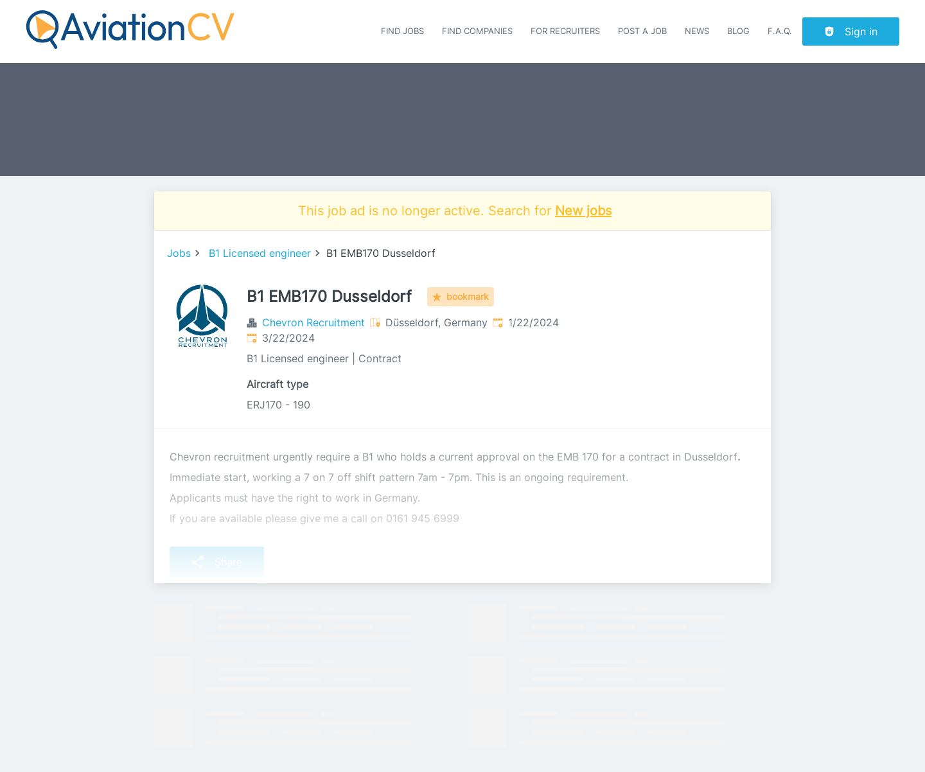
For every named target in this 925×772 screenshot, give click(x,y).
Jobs (179, 253)
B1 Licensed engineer (260, 253)
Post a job (642, 31)
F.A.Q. (780, 31)
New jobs (583, 210)
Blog (738, 31)
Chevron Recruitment (313, 322)
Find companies (477, 31)
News (697, 31)
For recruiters (565, 31)
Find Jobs (402, 31)
